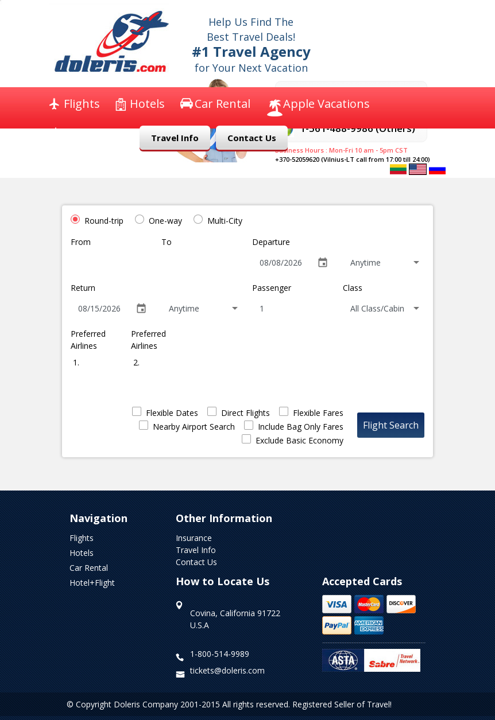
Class (352, 287)
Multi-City (224, 220)
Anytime (365, 262)
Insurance (91, 133)
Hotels (147, 103)
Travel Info (175, 137)
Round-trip (103, 220)
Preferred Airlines (88, 339)
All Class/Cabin (377, 308)
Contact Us (251, 137)
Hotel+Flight (92, 582)
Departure (271, 241)
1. (75, 362)
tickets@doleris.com (227, 670)
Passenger (271, 287)
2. (135, 362)
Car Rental (222, 103)
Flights (82, 103)
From (81, 241)
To (166, 241)
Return (83, 287)
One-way (165, 220)
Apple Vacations (326, 103)
